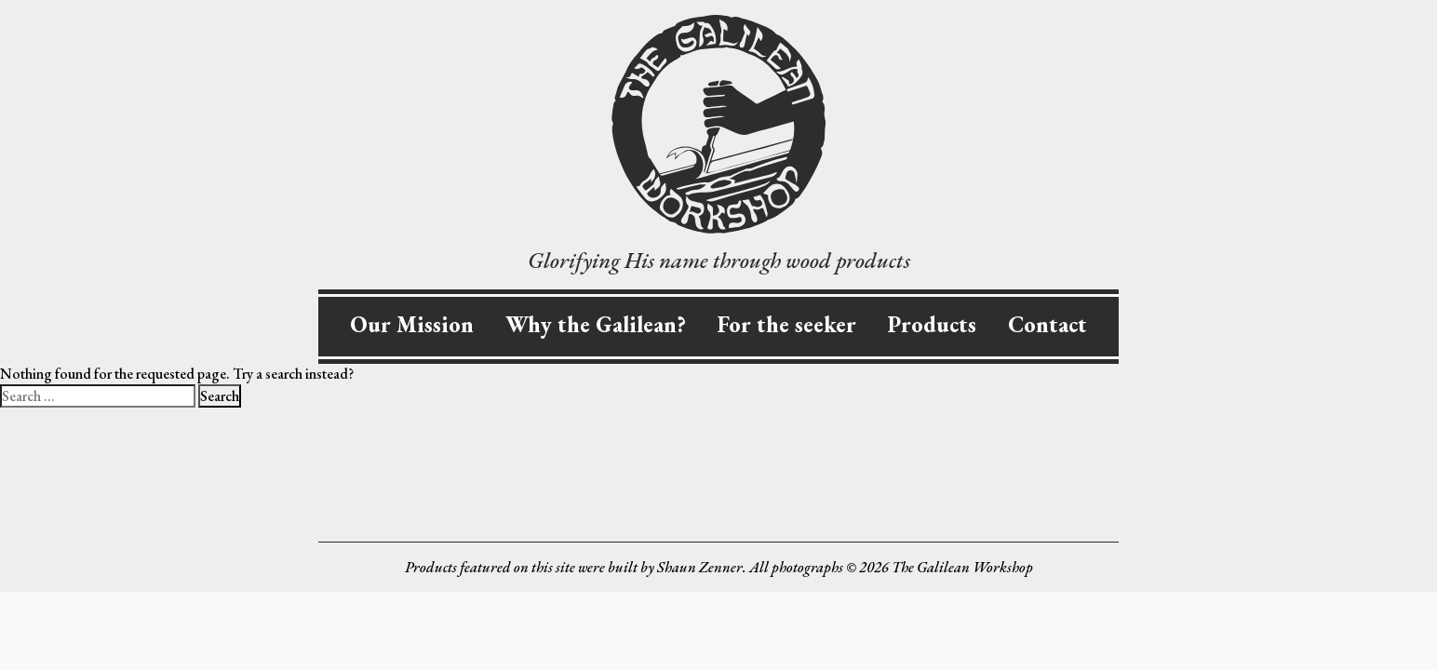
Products (932, 324)
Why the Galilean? (595, 324)
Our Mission (412, 324)
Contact (1047, 324)
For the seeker (787, 324)
